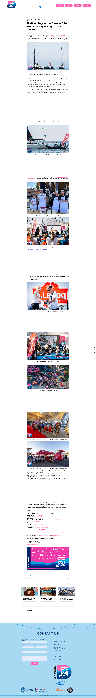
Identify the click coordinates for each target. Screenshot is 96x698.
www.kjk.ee (56, 644)
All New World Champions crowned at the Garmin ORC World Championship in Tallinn (66, 599)
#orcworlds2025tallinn (58, 659)
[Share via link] (35, 575)
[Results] (69, 5)
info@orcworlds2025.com (59, 653)
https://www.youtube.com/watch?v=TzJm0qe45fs (37, 249)
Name (23, 645)
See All (73, 584)
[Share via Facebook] (27, 575)
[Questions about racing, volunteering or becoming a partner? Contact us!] (34, 642)
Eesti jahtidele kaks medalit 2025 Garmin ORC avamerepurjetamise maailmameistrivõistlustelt (48, 599)
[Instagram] (94, 350)
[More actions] (68, 19)
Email (36, 645)
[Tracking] (78, 5)
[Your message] (34, 658)
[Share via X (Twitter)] (30, 575)
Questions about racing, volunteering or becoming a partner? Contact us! (33, 640)
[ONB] (87, 5)
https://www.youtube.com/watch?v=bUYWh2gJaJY (37, 97)
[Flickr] (94, 352)
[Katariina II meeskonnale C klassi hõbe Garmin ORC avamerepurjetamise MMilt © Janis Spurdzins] (48, 591)
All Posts (22, 11)
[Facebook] (94, 347)
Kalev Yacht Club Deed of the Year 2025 (29, 599)
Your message (25, 654)
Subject (24, 650)
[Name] (27, 647)
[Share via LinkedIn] (33, 575)
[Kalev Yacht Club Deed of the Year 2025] (29, 591)
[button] (61, 1)
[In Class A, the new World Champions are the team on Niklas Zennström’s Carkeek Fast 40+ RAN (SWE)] (66, 591)
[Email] (40, 647)
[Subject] (34, 652)
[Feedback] (60, 5)
